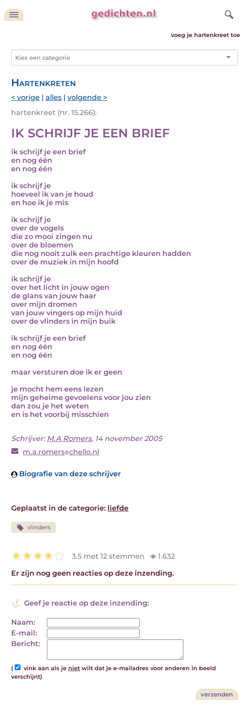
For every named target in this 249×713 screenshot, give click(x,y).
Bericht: (25, 643)
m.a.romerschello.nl (61, 452)
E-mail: (24, 633)
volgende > (87, 97)
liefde (118, 508)
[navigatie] (13, 15)
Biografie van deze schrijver (66, 474)
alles (54, 97)
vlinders (33, 528)
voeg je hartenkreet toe (205, 35)
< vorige (25, 97)
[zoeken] (228, 13)
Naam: (23, 622)
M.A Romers (69, 438)
